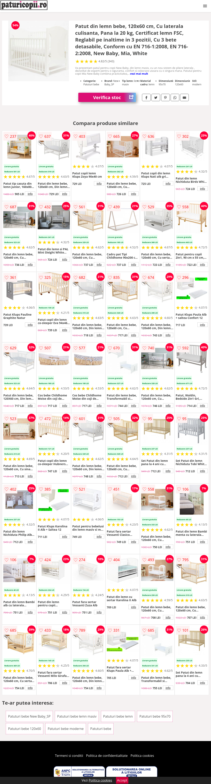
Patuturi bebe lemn (118, 716)
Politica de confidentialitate (107, 755)
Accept (122, 780)
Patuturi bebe (100, 728)
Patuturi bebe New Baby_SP (29, 716)
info (30, 194)
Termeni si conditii (69, 755)
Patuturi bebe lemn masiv (76, 716)
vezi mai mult (139, 73)
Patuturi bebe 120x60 (24, 728)
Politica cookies (142, 755)
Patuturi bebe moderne (66, 728)
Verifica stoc (114, 97)
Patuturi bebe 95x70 (154, 716)
